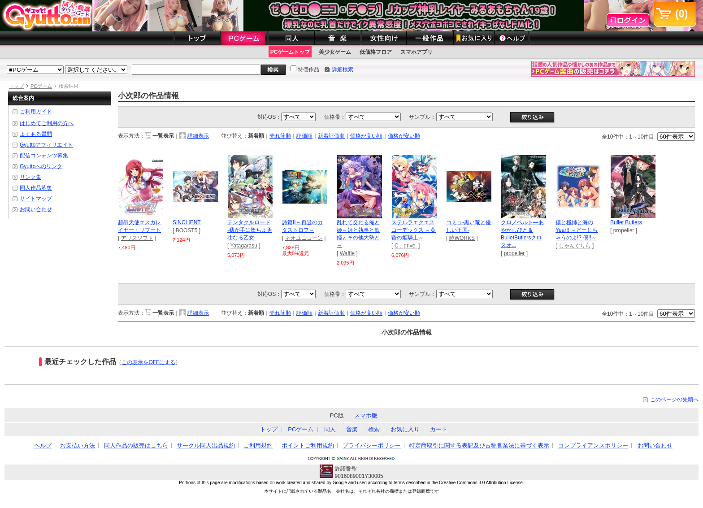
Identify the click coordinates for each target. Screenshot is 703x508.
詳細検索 (342, 69)
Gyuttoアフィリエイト (46, 145)
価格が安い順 (404, 136)
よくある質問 (36, 134)
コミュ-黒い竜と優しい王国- (469, 223)
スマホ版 (366, 415)
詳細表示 (198, 136)
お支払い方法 (77, 445)
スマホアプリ (416, 52)
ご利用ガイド (36, 112)
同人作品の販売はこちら (136, 445)
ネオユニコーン (304, 238)
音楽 (352, 429)
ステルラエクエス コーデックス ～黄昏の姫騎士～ (414, 227)
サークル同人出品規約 (206, 445)
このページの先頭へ (674, 399)
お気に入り (405, 429)
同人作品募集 (36, 188)
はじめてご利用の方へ (47, 123)
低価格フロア (376, 52)
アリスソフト (137, 238)
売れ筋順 (280, 136)
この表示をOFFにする (148, 362)
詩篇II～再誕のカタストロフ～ (305, 223)
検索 (374, 429)
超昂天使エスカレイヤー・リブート (141, 223)
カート (438, 429)
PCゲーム (41, 86)
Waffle (347, 253)
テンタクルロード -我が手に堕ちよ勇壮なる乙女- (250, 227)
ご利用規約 (258, 445)
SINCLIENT (195, 220)
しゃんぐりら (575, 246)
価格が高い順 (366, 136)
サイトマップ (36, 198)
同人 (330, 429)
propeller (514, 253)
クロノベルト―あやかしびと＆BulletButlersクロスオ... (524, 231)
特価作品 (305, 69)
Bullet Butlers (633, 220)
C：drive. (406, 246)
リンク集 (30, 177)
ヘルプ (43, 445)
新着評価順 (331, 136)
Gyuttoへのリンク (41, 166)
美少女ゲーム (335, 52)
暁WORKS (462, 238)
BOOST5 (187, 230)
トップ (16, 86)
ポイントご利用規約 (308, 445)
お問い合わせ (36, 209)
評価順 (304, 136)
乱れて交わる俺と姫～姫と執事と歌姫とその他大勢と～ (359, 231)
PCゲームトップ (290, 52)
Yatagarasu (243, 246)
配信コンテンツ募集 (44, 155)
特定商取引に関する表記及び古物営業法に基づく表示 (479, 445)
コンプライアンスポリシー (593, 445)
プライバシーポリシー (372, 445)
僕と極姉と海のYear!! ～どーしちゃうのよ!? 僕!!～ (578, 227)
